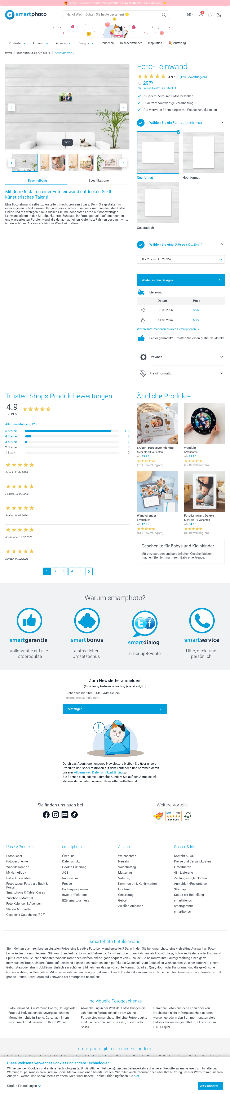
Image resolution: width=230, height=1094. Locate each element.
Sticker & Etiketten (19, 909)
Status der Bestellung (189, 895)
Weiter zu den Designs (157, 280)
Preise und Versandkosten (192, 861)
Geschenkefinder (131, 43)
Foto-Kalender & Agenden (23, 904)
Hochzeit (124, 889)
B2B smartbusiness (75, 900)
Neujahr (123, 861)
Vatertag (124, 878)
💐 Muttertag (177, 43)
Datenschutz (71, 861)
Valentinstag (127, 867)
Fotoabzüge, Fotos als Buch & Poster (27, 885)
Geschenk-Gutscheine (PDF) (25, 915)
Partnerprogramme (75, 889)
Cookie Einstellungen (24, 1086)
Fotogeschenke (17, 861)
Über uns (68, 856)
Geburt (122, 900)
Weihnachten (127, 856)
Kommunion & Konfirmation (137, 884)
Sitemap (180, 889)
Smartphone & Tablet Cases (25, 892)
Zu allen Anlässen (130, 906)
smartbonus (182, 911)
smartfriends (183, 900)
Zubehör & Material (19, 898)
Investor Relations (75, 895)
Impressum (70, 878)
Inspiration (155, 43)
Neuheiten (107, 43)
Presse (67, 884)
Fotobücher (14, 856)
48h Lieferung (183, 872)
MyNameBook (16, 872)
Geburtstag (125, 895)
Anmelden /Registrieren (190, 884)
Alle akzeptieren (209, 1085)
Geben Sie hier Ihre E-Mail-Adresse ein (93, 693)
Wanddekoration (17, 867)
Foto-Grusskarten (18, 878)
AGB (65, 872)
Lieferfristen (182, 867)
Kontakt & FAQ (184, 856)
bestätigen (74, 709)
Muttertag (125, 872)
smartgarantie (184, 906)
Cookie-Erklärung (74, 867)
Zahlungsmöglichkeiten (190, 878)
